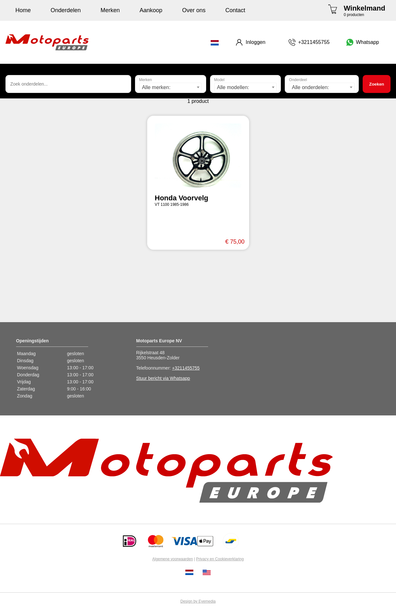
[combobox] (170, 87)
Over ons (194, 10)
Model (219, 80)
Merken (110, 10)
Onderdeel (298, 80)
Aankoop (150, 10)
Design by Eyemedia (197, 601)
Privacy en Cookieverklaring (220, 559)
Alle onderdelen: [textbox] (310, 87)
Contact (235, 10)
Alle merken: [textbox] (156, 87)
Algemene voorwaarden (172, 559)
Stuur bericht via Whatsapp (163, 378)
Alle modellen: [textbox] (233, 87)
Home (23, 10)
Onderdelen (66, 10)
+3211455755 (186, 368)
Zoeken (376, 84)
